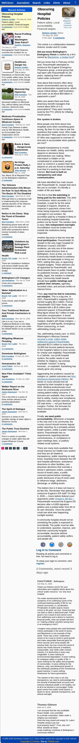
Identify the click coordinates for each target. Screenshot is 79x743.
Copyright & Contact (30, 741)
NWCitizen (7, 3)
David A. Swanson (22, 45)
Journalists (23, 3)
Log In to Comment (48, 550)
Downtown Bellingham (14, 353)
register (40, 563)
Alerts (56, 3)
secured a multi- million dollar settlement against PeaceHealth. (53, 340)
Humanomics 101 (11, 363)
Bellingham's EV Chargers (16, 278)
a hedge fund (66, 57)
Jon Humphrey (8, 280)
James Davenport (9, 392)
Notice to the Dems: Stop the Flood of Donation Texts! (15, 216)
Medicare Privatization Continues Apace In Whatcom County (14, 119)
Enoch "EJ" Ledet (9, 258)
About (66, 3)
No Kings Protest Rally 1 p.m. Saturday (23, 165)
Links (47, 3)
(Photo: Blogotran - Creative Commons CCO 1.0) (67, 23)
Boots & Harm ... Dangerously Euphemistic (23, 147)
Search (37, 3)
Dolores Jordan (8, 19)
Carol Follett (7, 366)
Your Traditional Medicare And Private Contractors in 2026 (16, 313)
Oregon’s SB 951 (63, 499)
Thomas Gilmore (47, 704)
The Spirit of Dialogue (13, 409)
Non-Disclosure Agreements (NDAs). (56, 377)
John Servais (20, 170)
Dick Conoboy (21, 95)
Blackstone (53, 57)
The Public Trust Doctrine (15, 428)
